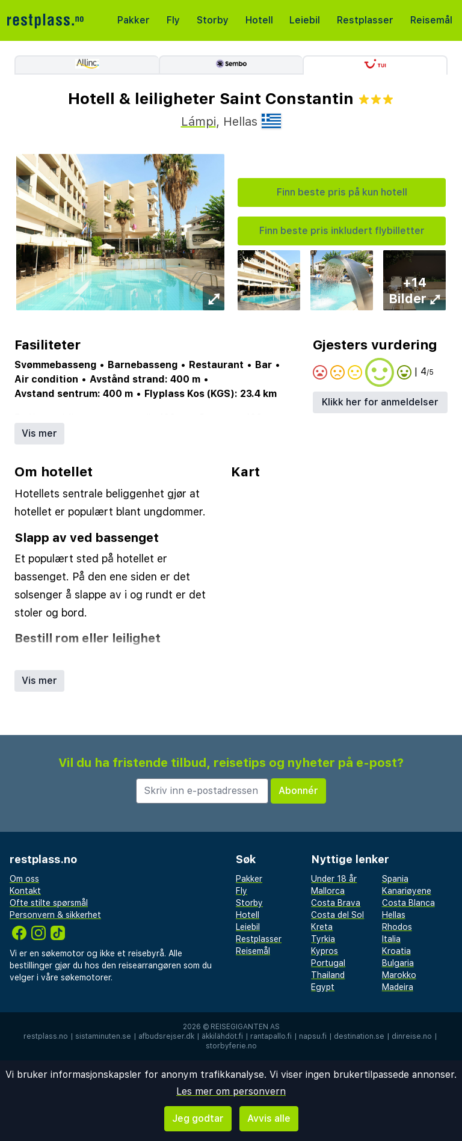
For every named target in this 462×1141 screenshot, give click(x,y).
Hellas (393, 915)
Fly (173, 20)
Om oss (24, 879)
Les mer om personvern (231, 1091)
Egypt (322, 987)
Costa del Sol (337, 915)
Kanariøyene (406, 891)
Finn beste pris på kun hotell (342, 192)
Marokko (399, 975)
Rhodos (397, 927)
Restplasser (365, 20)
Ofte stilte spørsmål (49, 903)
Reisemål (431, 20)
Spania (395, 879)
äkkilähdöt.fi (222, 1036)
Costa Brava (335, 903)
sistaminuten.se (103, 1036)
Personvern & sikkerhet (55, 915)
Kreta (322, 927)
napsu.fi (313, 1036)
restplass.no (45, 1036)
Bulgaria (398, 963)
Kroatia (396, 951)
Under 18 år (334, 879)
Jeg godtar (198, 1118)
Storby (213, 20)
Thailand (328, 975)
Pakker (133, 20)
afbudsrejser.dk (166, 1036)
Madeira (397, 987)
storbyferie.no (231, 1046)
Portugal (328, 963)
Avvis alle (269, 1118)
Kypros (324, 951)
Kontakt (25, 891)
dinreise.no (412, 1036)
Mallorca (328, 891)
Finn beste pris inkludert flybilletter (342, 230)
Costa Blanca (408, 903)
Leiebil (304, 20)
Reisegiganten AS (245, 1027)
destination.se (359, 1036)
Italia (391, 939)
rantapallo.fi (271, 1036)
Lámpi (198, 121)
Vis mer (39, 433)
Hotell (259, 20)
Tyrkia (323, 939)
